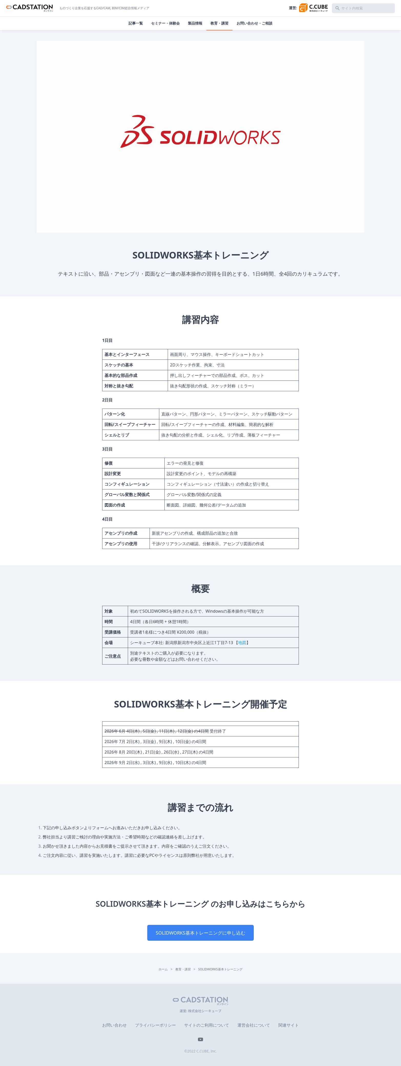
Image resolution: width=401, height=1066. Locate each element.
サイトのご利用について (206, 1025)
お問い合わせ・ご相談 (254, 23)
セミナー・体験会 (165, 23)
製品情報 (195, 23)
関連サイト (288, 1025)
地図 (242, 642)
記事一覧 (136, 23)
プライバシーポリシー (155, 1025)
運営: (308, 7)
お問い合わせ (114, 1025)
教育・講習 (219, 23)
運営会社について (253, 1025)
